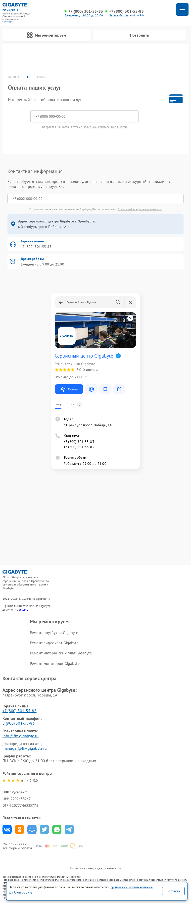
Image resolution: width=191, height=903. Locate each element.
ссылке (23, 609)
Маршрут (69, 389)
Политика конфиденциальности (95, 868)
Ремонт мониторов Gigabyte (55, 663)
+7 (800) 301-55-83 (85, 11)
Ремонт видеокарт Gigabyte (54, 642)
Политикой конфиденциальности (105, 127)
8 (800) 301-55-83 (18, 723)
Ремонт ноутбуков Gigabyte (54, 632)
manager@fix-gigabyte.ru (24, 748)
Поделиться (7, 829)
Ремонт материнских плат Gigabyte (61, 652)
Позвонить (139, 35)
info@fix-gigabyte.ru (20, 735)
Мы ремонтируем (46, 35)
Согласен (173, 891)
